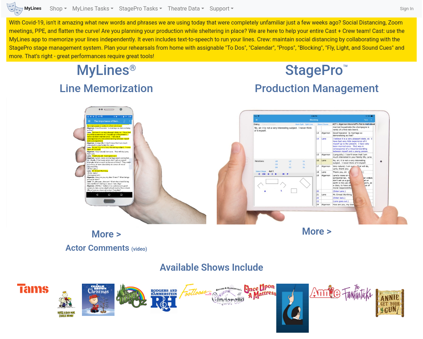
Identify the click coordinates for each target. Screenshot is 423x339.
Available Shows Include (211, 267)
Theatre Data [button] (184, 8)
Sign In (407, 8)
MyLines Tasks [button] (90, 8)
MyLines (24, 9)
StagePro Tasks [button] (138, 8)
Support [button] (219, 8)
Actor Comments (106, 248)
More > (106, 234)
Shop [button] (56, 8)
